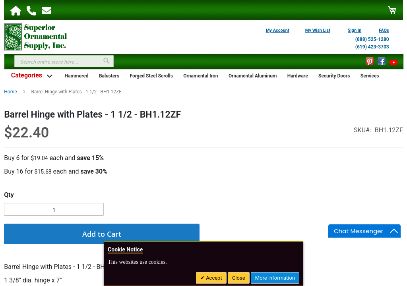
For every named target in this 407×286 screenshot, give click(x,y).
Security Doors (334, 76)
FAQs (384, 30)
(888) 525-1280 (372, 39)
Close (238, 278)
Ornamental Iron (200, 76)
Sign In (354, 30)
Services (369, 76)
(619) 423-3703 (372, 47)
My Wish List (317, 30)
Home (10, 92)
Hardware (297, 76)
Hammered (77, 76)
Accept (213, 278)
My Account (277, 30)
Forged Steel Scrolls (151, 76)
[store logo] (36, 36)
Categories (26, 75)
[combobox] (64, 61)
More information (275, 278)
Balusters (109, 76)
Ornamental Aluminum (253, 76)
